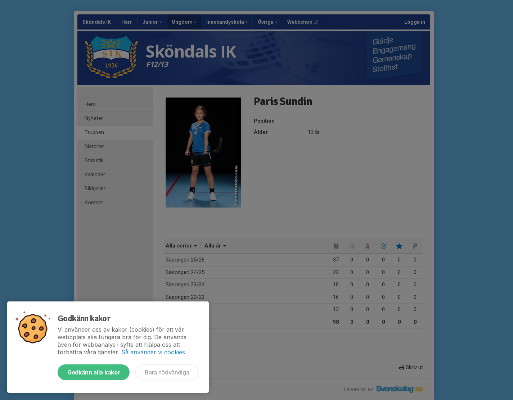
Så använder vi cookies (153, 352)
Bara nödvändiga (167, 372)
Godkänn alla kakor (93, 372)
